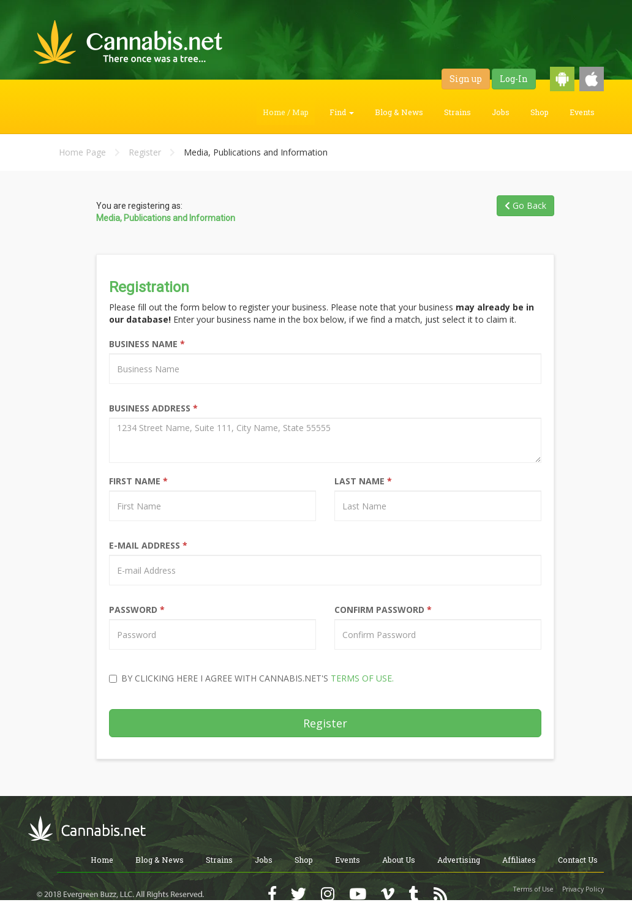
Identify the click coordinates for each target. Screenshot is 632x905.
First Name (138, 481)
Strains (457, 112)
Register (145, 152)
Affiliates (519, 860)
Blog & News (399, 112)
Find (341, 112)
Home (102, 860)
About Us (398, 860)
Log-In (514, 78)
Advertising (458, 860)
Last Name (363, 481)
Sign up (466, 78)
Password (137, 609)
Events (582, 112)
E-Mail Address (148, 545)
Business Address (153, 408)
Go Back (525, 205)
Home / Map (286, 112)
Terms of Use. (362, 678)
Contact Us (578, 860)
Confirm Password (383, 609)
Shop (539, 112)
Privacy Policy (583, 889)
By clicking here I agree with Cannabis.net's (251, 678)
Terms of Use (533, 889)
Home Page (82, 152)
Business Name (147, 344)
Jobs (501, 112)
